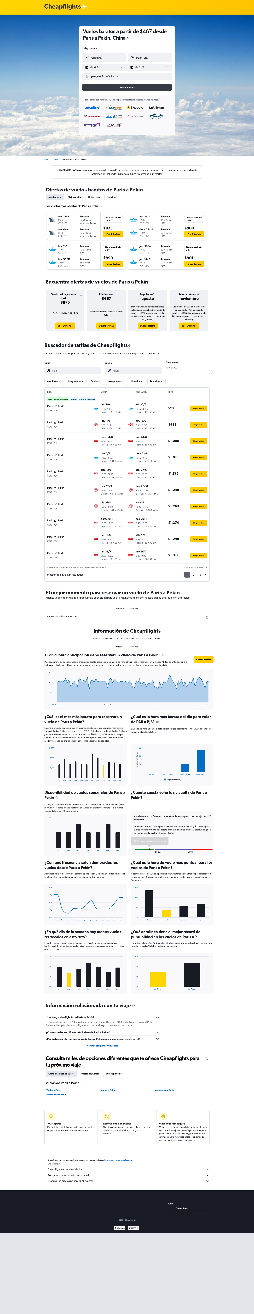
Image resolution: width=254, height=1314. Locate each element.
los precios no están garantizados (117, 1160)
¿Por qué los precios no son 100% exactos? (129, 1181)
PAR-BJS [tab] (119, 608)
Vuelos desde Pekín (56, 1094)
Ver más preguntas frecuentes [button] (102, 1045)
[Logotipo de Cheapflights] (62, 7)
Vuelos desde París (164, 1090)
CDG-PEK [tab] (134, 608)
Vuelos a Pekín (108, 1090)
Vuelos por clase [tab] (114, 1073)
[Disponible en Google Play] (119, 1228)
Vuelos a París (53, 1090)
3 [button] (200, 574)
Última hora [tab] (94, 197)
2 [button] (193, 574)
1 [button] (187, 574)
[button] (102, 67)
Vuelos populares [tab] (90, 1073)
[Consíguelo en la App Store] (133, 1228)
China (55, 159)
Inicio (46, 159)
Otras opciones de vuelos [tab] (61, 1073)
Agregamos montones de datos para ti (129, 1175)
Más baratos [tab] (54, 197)
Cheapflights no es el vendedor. (129, 1169)
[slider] (211, 372)
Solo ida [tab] (111, 197)
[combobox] (91, 48)
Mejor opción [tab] (74, 197)
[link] (65, 326)
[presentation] (128, 38)
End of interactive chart (133, 918)
